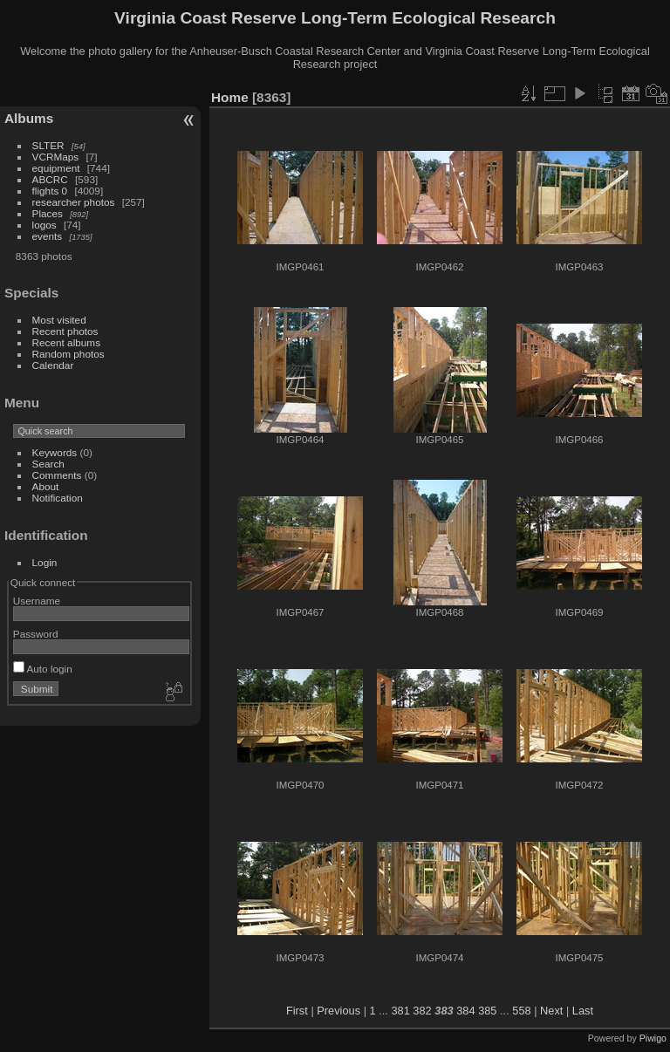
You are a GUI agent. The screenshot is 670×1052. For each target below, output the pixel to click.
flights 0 (50, 190)
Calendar (53, 365)
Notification (57, 497)
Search (48, 463)
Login (45, 562)
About (45, 486)
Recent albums (66, 342)
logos (44, 224)
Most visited (59, 319)
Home (230, 97)
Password (35, 633)
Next (551, 1010)
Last (582, 1010)
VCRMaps (55, 156)
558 (521, 1010)
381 (400, 1010)
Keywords (55, 452)
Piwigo (653, 1038)
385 (487, 1010)
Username (36, 600)
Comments (57, 475)
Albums (28, 118)
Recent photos (65, 331)
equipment (56, 168)
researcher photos (73, 202)
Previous (338, 1010)
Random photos (68, 353)
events (47, 236)
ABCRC (50, 179)
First (297, 1010)
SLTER (48, 145)
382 (422, 1010)
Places (47, 213)
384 (465, 1010)
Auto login (42, 668)
